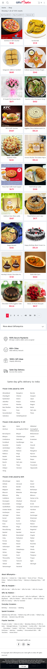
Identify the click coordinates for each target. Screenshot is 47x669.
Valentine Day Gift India (9, 615)
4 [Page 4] (17, 315)
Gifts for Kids (26, 589)
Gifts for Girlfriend (31, 596)
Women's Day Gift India (16, 617)
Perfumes (5, 630)
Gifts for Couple (37, 589)
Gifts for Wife (6, 596)
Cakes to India (18, 624)
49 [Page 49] (26, 315)
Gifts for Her (6, 589)
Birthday (4, 608)
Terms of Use (32, 578)
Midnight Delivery (12, 626)
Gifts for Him (16, 589)
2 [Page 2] (10, 315)
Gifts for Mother (15, 598)
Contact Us (12, 578)
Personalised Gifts (30, 630)
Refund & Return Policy (14, 580)
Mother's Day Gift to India (26, 615)
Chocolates (6, 628)
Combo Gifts (33, 626)
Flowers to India (7, 624)
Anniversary (12, 608)
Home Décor (13, 632)
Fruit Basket (23, 626)
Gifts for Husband (18, 596)
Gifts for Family (39, 598)
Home (4, 8)
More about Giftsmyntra (23, 326)
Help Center (22, 578)
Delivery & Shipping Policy (32, 580)
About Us (4, 578)
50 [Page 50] (30, 315)
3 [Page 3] (14, 315)
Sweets (14, 628)
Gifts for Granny (7, 601)
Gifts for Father (27, 598)
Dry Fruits (42, 626)
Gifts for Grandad (19, 601)
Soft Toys (22, 628)
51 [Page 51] (35, 315)
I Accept (23, 666)
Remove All (29, 15)
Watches (12, 630)
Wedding (21, 608)
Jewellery (20, 630)
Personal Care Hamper (34, 628)
